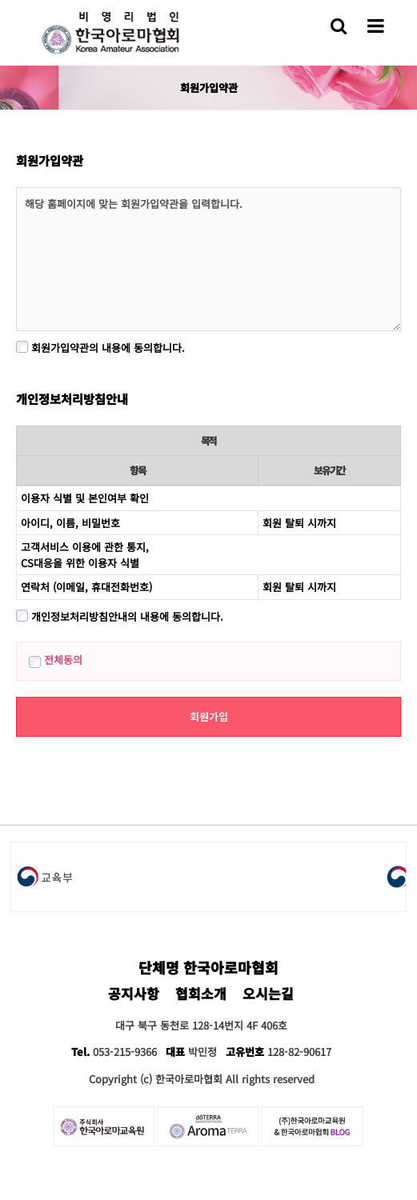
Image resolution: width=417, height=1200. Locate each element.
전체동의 (55, 659)
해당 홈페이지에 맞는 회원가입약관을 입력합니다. (208, 259)
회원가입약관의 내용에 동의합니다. (100, 347)
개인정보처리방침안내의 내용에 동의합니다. (119, 616)
